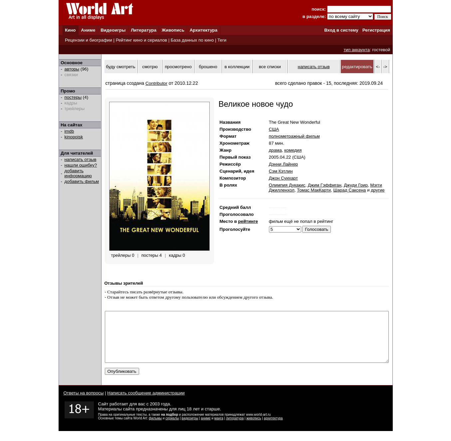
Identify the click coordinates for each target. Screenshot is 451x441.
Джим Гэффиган (324, 185)
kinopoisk (74, 136)
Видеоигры (113, 30)
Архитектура (203, 30)
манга (218, 428)
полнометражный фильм (294, 136)
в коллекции (237, 66)
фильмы (155, 428)
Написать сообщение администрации (145, 402)
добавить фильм (82, 181)
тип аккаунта (356, 49)
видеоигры (190, 428)
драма (275, 150)
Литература (143, 30)
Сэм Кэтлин (281, 171)
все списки (270, 66)
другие (377, 190)
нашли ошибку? (81, 165)
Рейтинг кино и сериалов (141, 40)
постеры (73, 97)
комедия (293, 150)
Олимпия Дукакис (287, 185)
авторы (72, 69)
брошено (208, 66)
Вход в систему (341, 30)
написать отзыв (81, 159)
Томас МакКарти (314, 190)
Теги (221, 40)
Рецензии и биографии (88, 40)
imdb (69, 131)
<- (378, 66)
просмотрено (178, 66)
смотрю (149, 66)
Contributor (156, 83)
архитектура (273, 428)
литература (235, 428)
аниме (206, 428)
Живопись (173, 30)
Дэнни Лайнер (283, 164)
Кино (70, 30)
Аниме (88, 30)
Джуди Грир (356, 185)
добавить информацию (78, 173)
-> (385, 66)
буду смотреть (120, 66)
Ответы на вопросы (84, 402)
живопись (253, 428)
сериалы (172, 428)
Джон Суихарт (283, 178)
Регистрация (376, 30)
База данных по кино (192, 40)
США (274, 129)
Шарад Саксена (349, 190)
